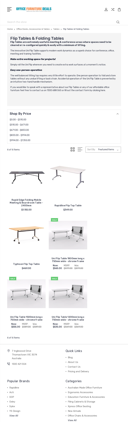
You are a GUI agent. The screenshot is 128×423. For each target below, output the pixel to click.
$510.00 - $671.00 (19, 124)
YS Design (14, 349)
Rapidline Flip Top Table (64, 202)
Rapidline (14, 326)
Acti (11, 331)
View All (13, 354)
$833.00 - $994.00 (20, 135)
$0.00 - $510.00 (18, 119)
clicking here (99, 90)
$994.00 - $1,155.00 (20, 140)
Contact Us (74, 305)
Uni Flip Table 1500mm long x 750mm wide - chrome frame (64, 257)
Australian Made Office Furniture (85, 326)
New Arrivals (74, 349)
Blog (70, 296)
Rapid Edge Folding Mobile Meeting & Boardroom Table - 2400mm (25, 200)
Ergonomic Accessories (80, 331)
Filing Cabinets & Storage (81, 340)
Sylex (12, 345)
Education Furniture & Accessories (86, 335)
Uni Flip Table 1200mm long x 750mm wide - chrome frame (103, 257)
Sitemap (95, 412)
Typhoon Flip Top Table (103, 202)
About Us (73, 300)
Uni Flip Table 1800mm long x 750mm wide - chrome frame (25, 256)
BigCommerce (81, 412)
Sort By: (91, 149)
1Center (77, 418)
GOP (11, 335)
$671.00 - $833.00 (19, 129)
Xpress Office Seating (79, 345)
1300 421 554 (19, 302)
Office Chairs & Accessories (82, 354)
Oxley (12, 340)
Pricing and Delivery (78, 310)
